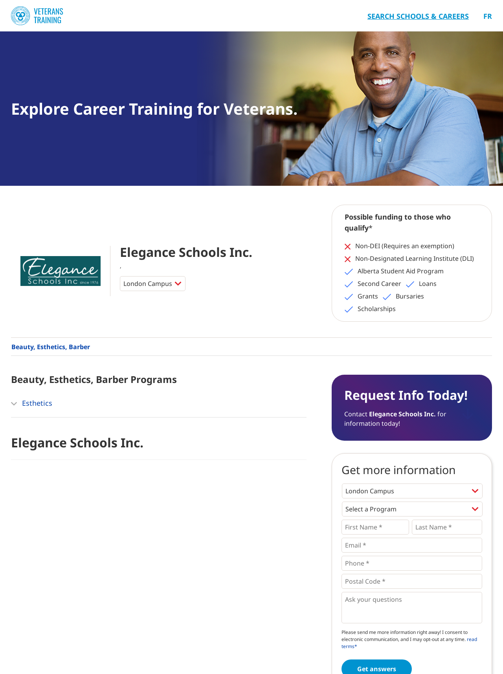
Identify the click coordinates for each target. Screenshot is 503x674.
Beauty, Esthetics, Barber (50, 346)
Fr (487, 16)
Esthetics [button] (31, 404)
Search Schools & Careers (418, 16)
